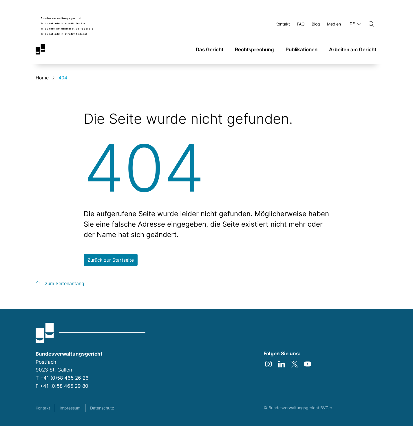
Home (42, 78)
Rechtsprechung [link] (254, 49)
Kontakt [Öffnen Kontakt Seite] (282, 23)
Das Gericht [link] (209, 49)
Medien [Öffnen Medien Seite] (334, 23)
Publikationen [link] (301, 49)
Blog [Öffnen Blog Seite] (316, 23)
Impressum (70, 407)
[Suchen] (371, 24)
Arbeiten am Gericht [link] (352, 49)
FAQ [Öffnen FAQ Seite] (301, 23)
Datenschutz (102, 407)
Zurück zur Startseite (110, 260)
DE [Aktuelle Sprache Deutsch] (355, 23)
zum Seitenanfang (64, 283)
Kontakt (43, 407)
